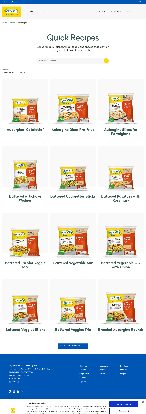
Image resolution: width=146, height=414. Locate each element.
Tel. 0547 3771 (14, 372)
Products (12, 23)
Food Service (13, 2)
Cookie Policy (80, 402)
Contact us (14, 382)
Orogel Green (84, 374)
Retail (4, 2)
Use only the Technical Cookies (124, 403)
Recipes (102, 374)
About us (82, 370)
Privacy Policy (68, 402)
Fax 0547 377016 (27, 372)
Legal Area (83, 382)
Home (4, 23)
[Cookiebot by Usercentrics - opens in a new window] (13, 410)
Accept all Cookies (124, 390)
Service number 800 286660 (19, 375)
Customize (124, 396)
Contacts (82, 378)
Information (31, 410)
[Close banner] (143, 387)
